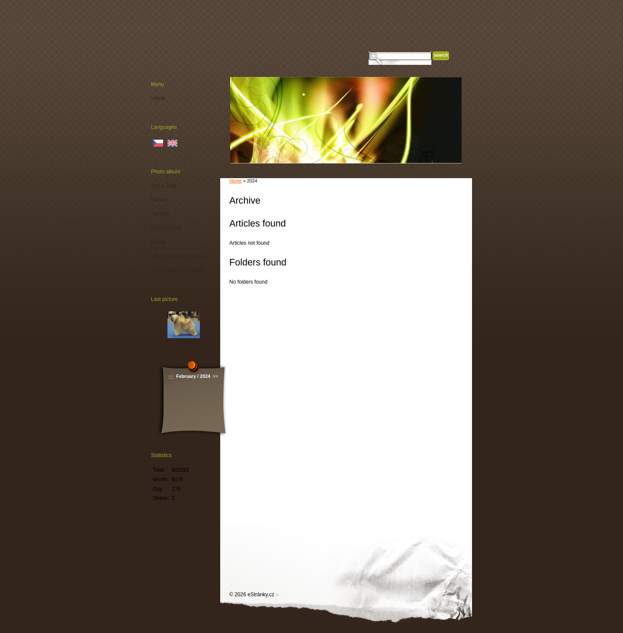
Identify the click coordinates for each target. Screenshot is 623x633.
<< (171, 376)
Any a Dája (164, 185)
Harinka (160, 214)
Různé (158, 242)
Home (235, 180)
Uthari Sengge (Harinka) (179, 256)
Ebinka (159, 200)
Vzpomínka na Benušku (178, 270)
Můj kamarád (166, 228)
